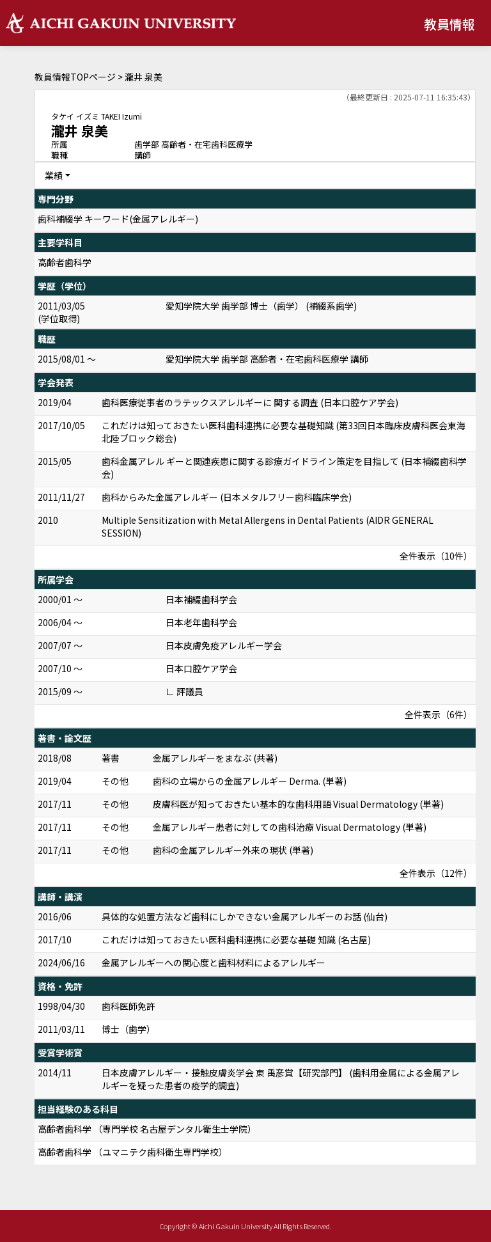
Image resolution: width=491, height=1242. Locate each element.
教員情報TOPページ (75, 76)
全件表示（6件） (438, 714)
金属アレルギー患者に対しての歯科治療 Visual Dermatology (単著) (289, 827)
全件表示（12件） (436, 873)
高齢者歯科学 (64, 262)
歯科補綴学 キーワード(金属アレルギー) (118, 218)
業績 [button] (54, 175)
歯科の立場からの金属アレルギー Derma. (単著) (250, 780)
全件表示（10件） (436, 555)
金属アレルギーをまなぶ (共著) (215, 757)
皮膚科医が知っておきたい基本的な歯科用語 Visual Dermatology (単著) (298, 804)
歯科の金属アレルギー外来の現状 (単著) (233, 850)
